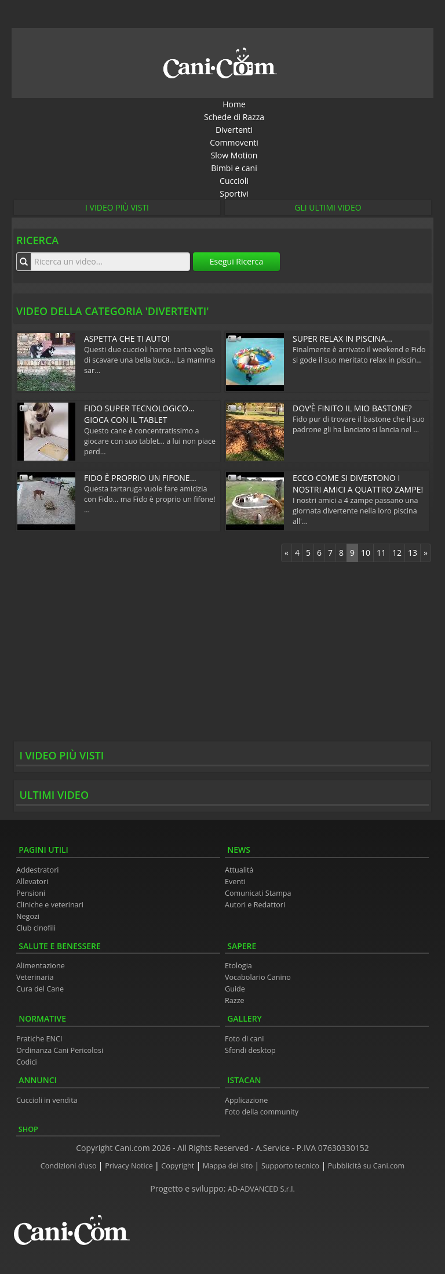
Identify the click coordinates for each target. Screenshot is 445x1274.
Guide (235, 989)
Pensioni (30, 893)
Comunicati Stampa (258, 893)
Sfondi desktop (250, 1050)
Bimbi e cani (234, 167)
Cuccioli (234, 180)
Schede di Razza (234, 116)
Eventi (235, 881)
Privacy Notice (130, 1166)
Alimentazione (40, 966)
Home (234, 104)
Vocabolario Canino (258, 977)
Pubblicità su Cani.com (366, 1166)
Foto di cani (244, 1039)
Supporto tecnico (291, 1166)
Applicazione (246, 1100)
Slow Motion (234, 155)
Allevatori (32, 881)
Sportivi (234, 193)
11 (381, 552)
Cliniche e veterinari (49, 905)
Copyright (178, 1166)
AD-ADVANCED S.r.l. (261, 1189)
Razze (235, 1000)
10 (365, 552)
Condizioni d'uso (70, 1166)
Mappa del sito (229, 1166)
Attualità (239, 870)
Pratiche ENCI (39, 1039)
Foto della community (261, 1112)
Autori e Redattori (255, 905)
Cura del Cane (40, 989)
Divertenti (234, 129)
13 (412, 552)
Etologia (238, 966)
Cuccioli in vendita (47, 1100)
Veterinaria (35, 977)
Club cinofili (36, 928)
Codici (26, 1062)
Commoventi (234, 142)
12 (397, 552)
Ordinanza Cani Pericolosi (59, 1050)
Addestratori (37, 870)
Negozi (27, 916)
